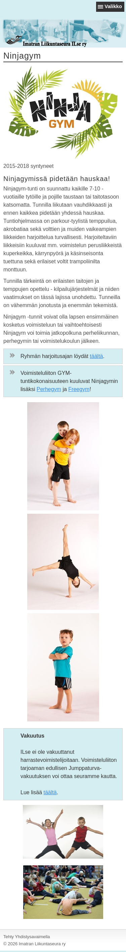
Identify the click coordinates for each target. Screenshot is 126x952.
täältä (96, 356)
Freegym (78, 389)
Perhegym (49, 389)
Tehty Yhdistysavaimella (26, 936)
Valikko (113, 6)
